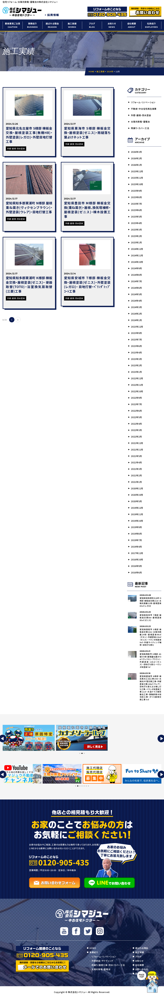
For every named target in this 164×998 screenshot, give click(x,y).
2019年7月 (136, 540)
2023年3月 (136, 359)
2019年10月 (137, 520)
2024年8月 (136, 274)
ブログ (92, 25)
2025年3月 (136, 229)
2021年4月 (136, 462)
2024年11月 (137, 255)
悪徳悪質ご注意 (12, 25)
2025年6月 (136, 210)
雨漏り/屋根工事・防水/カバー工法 (108, 965)
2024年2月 (136, 313)
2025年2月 (136, 236)
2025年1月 (136, 242)
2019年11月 (137, 514)
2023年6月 (136, 346)
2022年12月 (137, 378)
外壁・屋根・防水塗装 (141, 115)
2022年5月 (136, 417)
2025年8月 (136, 197)
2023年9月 (136, 333)
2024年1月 (136, 320)
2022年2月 (136, 436)
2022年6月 (136, 410)
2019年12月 (137, 507)
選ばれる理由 (52, 25)
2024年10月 (137, 261)
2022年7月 (136, 404)
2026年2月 (136, 158)
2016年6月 (136, 572)
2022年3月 (136, 430)
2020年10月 (137, 494)
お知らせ (112, 25)
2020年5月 (136, 501)
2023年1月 (136, 371)
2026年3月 (136, 151)
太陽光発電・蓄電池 (140, 121)
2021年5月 (136, 456)
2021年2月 (136, 475)
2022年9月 (136, 397)
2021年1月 (136, 481)
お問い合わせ (141, 969)
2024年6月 (136, 287)
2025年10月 (137, 184)
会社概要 (132, 25)
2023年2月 (136, 365)
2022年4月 (136, 423)
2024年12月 (137, 248)
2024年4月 (136, 300)
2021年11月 (137, 449)
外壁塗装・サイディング (102, 960)
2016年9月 (136, 566)
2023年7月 (136, 339)
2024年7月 (136, 281)
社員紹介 (151, 25)
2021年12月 (137, 443)
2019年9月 (136, 527)
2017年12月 (137, 553)
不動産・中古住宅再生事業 (143, 108)
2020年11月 (137, 488)
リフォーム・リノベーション (143, 102)
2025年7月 (136, 203)
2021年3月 (136, 468)
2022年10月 (137, 391)
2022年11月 (137, 384)
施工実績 (72, 25)
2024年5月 (136, 294)
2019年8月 (136, 533)
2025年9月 (136, 190)
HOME (92, 948)
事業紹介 (32, 25)
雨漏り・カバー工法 (140, 128)
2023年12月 (137, 326)
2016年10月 (137, 559)
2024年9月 (136, 268)
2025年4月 (136, 223)
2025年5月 (136, 216)
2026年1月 (136, 164)
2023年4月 (136, 352)
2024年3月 (136, 307)
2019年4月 (136, 546)
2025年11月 (137, 177)
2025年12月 (137, 171)
